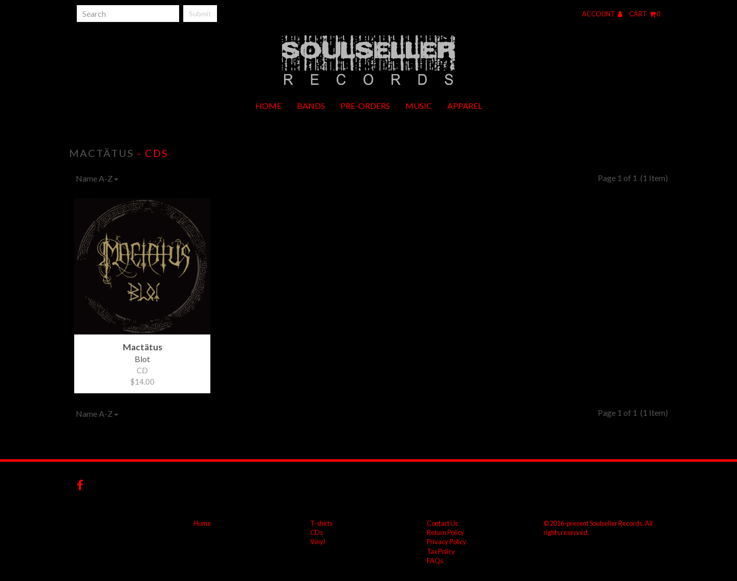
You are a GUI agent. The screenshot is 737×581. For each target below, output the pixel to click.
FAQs (435, 560)
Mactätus (101, 153)
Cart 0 (644, 14)
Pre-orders (365, 105)
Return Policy (445, 532)
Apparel (464, 105)
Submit (200, 13)
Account (602, 14)
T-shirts (321, 523)
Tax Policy (441, 551)
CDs (316, 532)
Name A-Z (97, 178)
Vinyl (317, 542)
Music (418, 105)
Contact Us (442, 523)
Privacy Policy (446, 542)
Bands (311, 105)
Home (268, 105)
